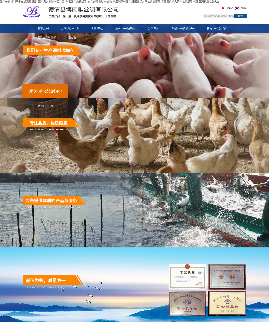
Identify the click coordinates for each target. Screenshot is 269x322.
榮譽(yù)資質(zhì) (183, 28)
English (73, 37)
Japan (230, 8)
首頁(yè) (43, 28)
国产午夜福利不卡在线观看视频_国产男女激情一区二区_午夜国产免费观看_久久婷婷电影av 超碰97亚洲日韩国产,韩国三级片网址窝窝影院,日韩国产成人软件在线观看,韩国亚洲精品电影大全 (109, 1)
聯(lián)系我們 (47, 37)
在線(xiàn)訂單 (216, 28)
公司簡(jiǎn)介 (70, 28)
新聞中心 (97, 28)
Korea (244, 8)
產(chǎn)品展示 (125, 28)
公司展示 (154, 28)
